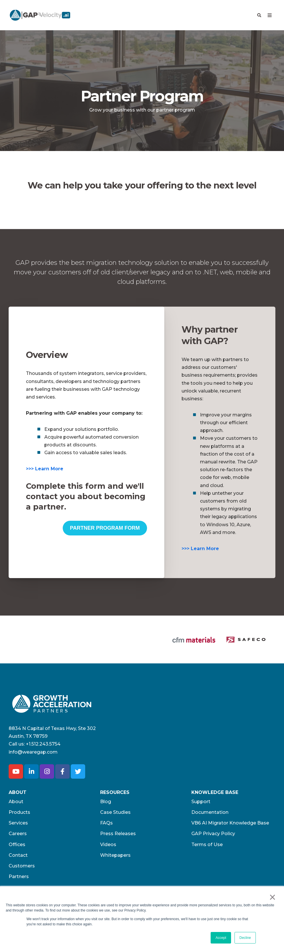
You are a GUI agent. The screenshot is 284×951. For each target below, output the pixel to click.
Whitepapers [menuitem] (115, 836)
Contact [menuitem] (18, 836)
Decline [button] (245, 938)
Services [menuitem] (18, 804)
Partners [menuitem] (19, 857)
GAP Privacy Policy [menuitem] (213, 814)
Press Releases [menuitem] (118, 814)
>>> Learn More (44, 468)
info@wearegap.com (33, 733)
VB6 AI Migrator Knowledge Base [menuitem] (230, 804)
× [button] (272, 897)
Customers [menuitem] (22, 847)
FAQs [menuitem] (106, 804)
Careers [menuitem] (18, 814)
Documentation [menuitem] (209, 793)
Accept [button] (221, 938)
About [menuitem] (16, 782)
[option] (39, 630)
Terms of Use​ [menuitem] (207, 825)
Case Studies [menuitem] (115, 793)
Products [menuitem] (19, 793)
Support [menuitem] (200, 782)
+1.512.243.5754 (43, 725)
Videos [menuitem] (108, 825)
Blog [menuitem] (105, 782)
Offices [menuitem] (17, 825)
